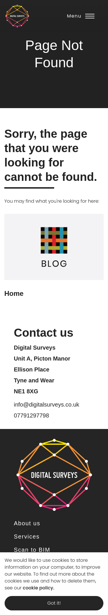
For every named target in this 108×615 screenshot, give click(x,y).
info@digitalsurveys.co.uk (46, 404)
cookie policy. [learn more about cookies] (38, 588)
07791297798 (31, 415)
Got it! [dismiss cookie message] (54, 603)
